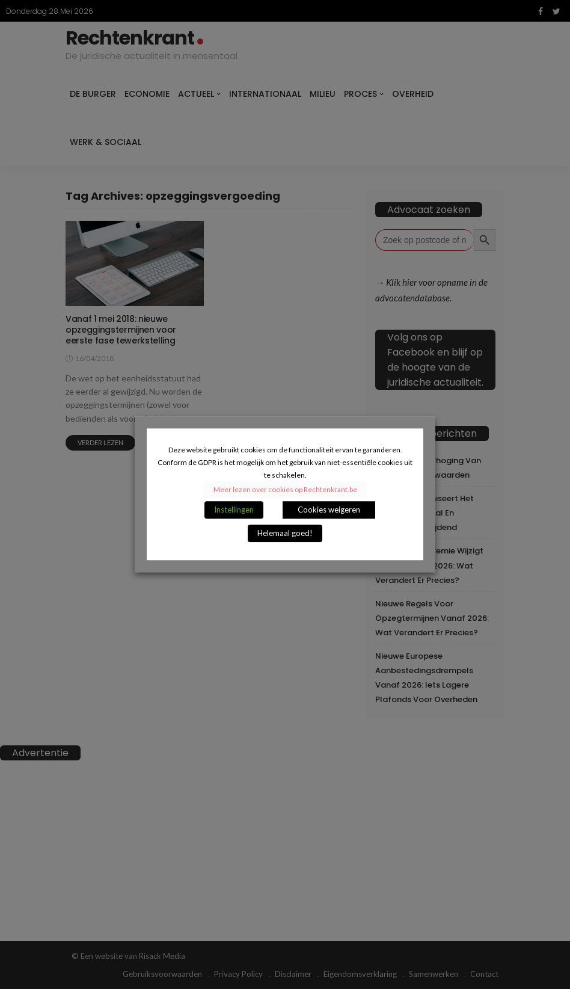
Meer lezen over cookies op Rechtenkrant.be (285, 489)
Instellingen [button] (234, 510)
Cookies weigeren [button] (329, 510)
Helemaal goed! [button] (285, 533)
